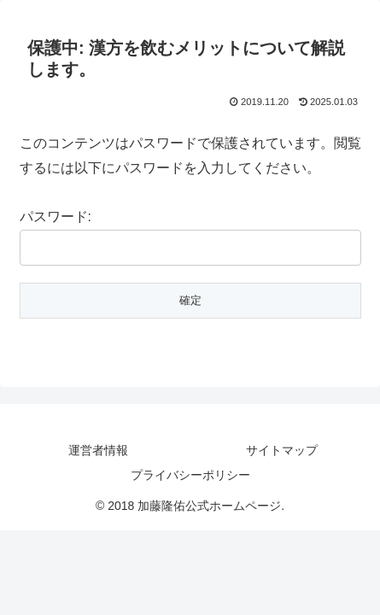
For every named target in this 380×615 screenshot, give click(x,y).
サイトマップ (282, 450)
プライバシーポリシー (190, 475)
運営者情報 (98, 450)
